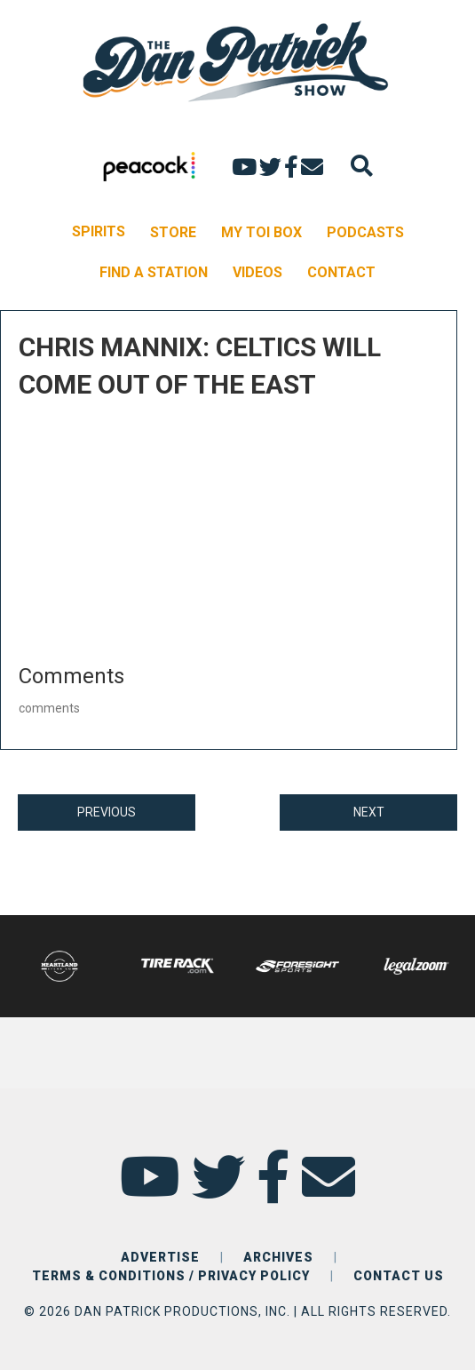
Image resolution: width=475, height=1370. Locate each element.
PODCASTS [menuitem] (365, 232)
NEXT (368, 812)
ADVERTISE (160, 1257)
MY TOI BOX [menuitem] (261, 232)
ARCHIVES (278, 1257)
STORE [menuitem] (173, 232)
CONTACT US (398, 1276)
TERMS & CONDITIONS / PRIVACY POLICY (171, 1276)
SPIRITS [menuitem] (98, 231)
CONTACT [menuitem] (341, 272)
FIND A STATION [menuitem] (153, 272)
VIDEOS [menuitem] (257, 272)
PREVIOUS (106, 812)
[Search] (362, 165)
